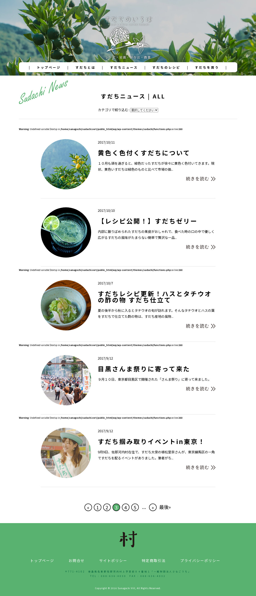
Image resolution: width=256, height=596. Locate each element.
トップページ (49, 67)
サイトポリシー (113, 560)
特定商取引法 (154, 560)
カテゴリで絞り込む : (114, 109)
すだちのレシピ (166, 67)
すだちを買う (207, 67)
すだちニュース (124, 67)
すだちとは (86, 67)
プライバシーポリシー (200, 560)
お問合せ (77, 560)
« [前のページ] (88, 507)
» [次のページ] (153, 507)
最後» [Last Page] (165, 507)
